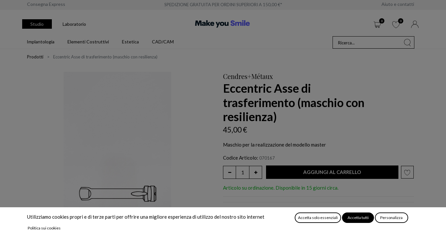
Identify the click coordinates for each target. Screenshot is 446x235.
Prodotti (35, 56)
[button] (332, 172)
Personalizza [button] (391, 217)
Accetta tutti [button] (358, 217)
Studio (37, 24)
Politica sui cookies (44, 228)
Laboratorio (74, 24)
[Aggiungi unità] (255, 172)
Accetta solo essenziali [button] (318, 217)
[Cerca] (407, 42)
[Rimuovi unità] (229, 172)
